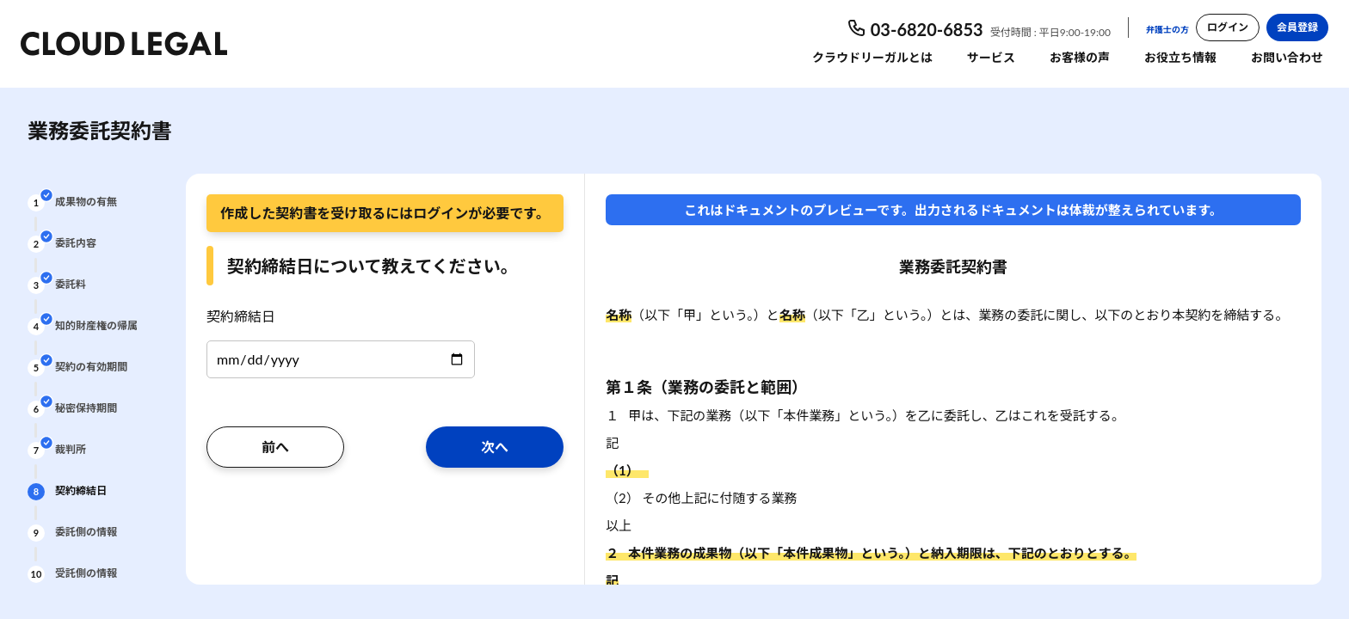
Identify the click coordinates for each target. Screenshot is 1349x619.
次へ (494, 446)
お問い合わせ (1287, 57)
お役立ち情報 (1180, 57)
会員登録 (1297, 27)
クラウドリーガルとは (872, 57)
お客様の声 (1080, 57)
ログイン (1227, 27)
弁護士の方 (1167, 29)
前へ (275, 446)
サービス (991, 57)
